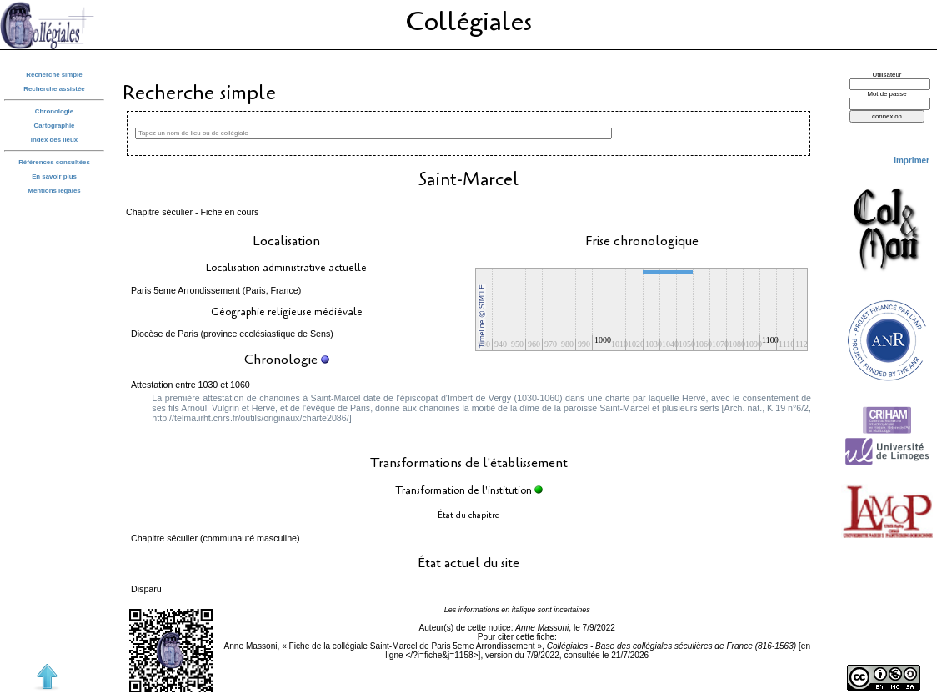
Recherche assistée (53, 89)
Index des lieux (54, 139)
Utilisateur (887, 74)
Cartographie (54, 125)
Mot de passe (886, 94)
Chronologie (54, 111)
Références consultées (54, 162)
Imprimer (911, 160)
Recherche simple (54, 74)
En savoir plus (54, 176)
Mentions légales (54, 190)
